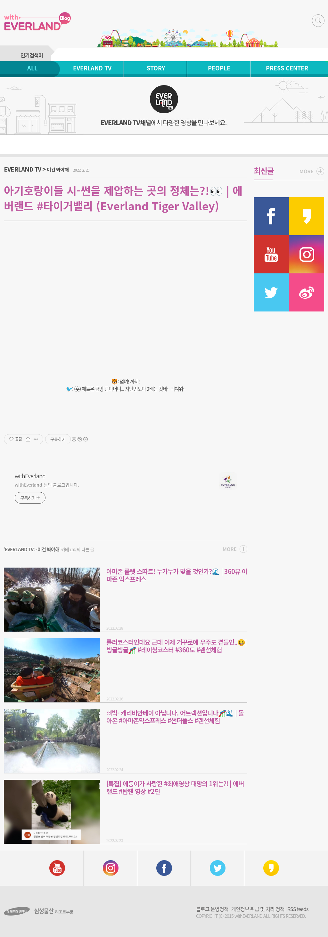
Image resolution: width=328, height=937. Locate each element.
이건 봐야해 (48, 549)
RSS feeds (297, 909)
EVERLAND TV (92, 68)
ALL (32, 68)
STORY (156, 68)
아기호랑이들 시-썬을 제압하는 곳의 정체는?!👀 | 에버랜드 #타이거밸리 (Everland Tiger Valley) (123, 198)
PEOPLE (219, 68)
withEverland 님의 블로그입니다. (47, 484)
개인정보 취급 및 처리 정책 (257, 909)
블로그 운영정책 (212, 909)
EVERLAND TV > (36, 169)
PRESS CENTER (287, 68)
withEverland (30, 476)
